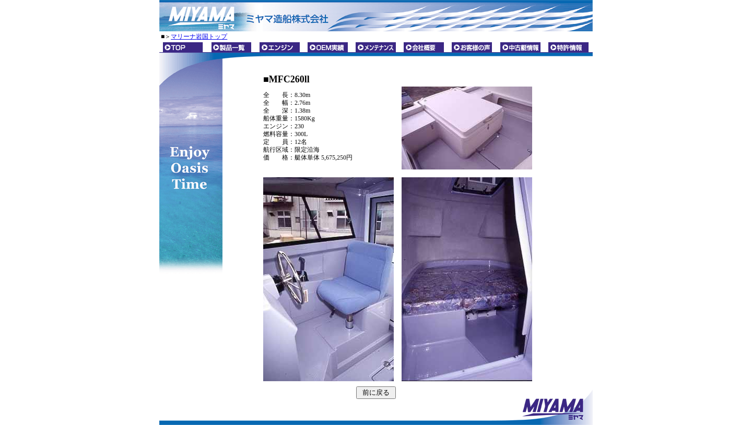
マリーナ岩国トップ (199, 36)
